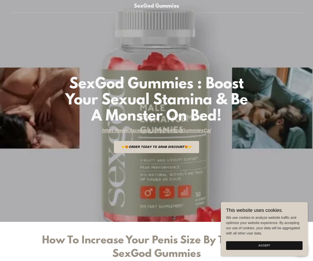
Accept (264, 245)
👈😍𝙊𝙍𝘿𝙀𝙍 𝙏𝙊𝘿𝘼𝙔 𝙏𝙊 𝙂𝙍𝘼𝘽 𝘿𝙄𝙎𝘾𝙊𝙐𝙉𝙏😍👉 (156, 147)
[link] (156, 6)
